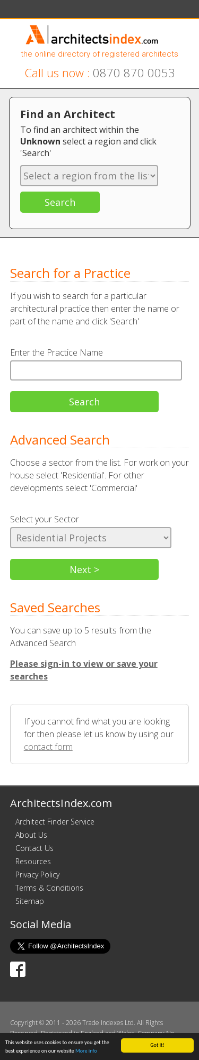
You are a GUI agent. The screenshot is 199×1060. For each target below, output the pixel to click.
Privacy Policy (37, 874)
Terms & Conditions (49, 888)
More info (86, 1051)
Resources (33, 861)
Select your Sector (44, 519)
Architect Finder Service (54, 822)
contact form (48, 747)
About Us (31, 835)
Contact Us (34, 848)
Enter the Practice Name (56, 352)
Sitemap (29, 901)
